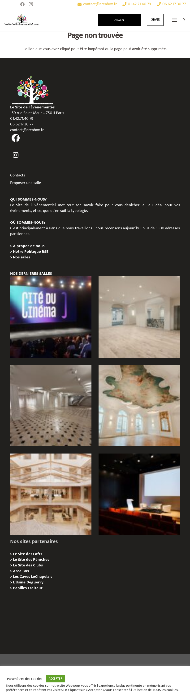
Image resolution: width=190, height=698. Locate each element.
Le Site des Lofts (27, 554)
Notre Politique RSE (30, 251)
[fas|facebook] (16, 138)
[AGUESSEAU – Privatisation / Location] (139, 317)
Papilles (20, 588)
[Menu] (175, 20)
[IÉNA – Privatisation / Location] (139, 405)
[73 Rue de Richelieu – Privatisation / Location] (50, 494)
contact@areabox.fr (27, 130)
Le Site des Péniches (31, 559)
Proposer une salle (25, 183)
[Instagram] (31, 4)
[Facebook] (22, 4)
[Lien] (22, 20)
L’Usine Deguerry (28, 582)
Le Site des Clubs (28, 565)
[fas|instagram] (16, 155)
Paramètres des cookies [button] (24, 679)
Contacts (17, 175)
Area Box (21, 571)
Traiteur (35, 588)
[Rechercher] (184, 20)
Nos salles (21, 257)
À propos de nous (28, 246)
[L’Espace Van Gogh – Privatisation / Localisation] (139, 494)
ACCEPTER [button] (55, 678)
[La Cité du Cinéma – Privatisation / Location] (50, 317)
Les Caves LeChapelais (32, 576)
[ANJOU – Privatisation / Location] (50, 405)
